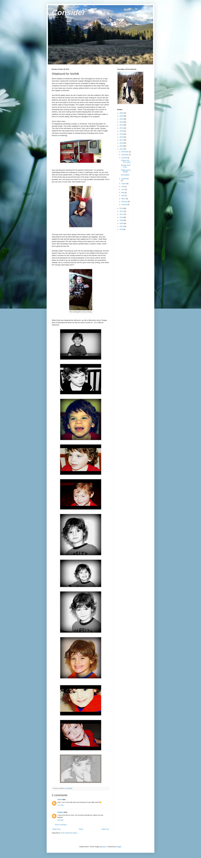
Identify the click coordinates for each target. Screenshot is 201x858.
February (124, 202)
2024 (121, 119)
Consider (68, 12)
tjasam (104, 847)
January (124, 204)
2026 (121, 113)
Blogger (118, 847)
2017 (121, 140)
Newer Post (56, 829)
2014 (121, 149)
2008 (121, 223)
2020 (121, 131)
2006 (121, 229)
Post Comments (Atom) (69, 833)
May (123, 193)
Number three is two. (125, 166)
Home (81, 829)
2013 (121, 208)
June (123, 189)
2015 (121, 146)
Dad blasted (125, 175)
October (124, 158)
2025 (121, 116)
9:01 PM (60, 820)
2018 (121, 137)
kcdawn (60, 812)
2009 (121, 220)
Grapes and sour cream (126, 161)
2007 (121, 226)
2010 (121, 217)
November (125, 155)
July (123, 186)
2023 (121, 122)
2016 (121, 143)
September (125, 179)
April (123, 195)
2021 (121, 128)
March (123, 199)
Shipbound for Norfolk (126, 171)
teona (60, 799)
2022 (121, 125)
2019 (121, 134)
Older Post (105, 829)
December (125, 152)
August (124, 184)
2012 (121, 211)
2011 (121, 214)
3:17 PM (60, 805)
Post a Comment (60, 825)
